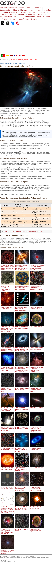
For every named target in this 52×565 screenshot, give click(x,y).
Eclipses (24, 10)
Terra (39, 17)
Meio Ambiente (35, 10)
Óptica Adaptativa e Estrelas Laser (7, 307)
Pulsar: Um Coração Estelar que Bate (37, 307)
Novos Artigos (23, 19)
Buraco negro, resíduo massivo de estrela (37, 347)
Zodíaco (13, 19)
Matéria (22, 14)
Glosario (34, 19)
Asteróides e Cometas (8, 8)
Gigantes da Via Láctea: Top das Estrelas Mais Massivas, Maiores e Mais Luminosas (7, 328)
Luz (16, 14)
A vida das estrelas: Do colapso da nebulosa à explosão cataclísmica (7, 348)
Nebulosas (31, 14)
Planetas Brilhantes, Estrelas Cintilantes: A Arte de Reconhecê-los (37, 488)
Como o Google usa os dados (7, 559)
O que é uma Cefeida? (37, 467)
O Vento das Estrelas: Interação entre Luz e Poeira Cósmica (7, 408)
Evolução (31, 12)
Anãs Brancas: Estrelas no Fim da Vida (22, 388)
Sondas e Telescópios (27, 17)
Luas (10, 14)
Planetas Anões (6, 17)
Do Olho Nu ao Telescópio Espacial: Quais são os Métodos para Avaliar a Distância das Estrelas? (7, 509)
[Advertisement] (26, 40)
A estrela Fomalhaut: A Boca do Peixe (37, 448)
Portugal (8, 60)
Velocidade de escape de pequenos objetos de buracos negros (7, 428)
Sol (15, 17)
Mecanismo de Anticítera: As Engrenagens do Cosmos (7, 287)
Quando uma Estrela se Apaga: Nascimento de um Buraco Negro (22, 348)
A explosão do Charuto (37, 407)
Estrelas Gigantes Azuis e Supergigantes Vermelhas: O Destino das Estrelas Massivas (22, 368)
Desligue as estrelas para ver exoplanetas (7, 487)
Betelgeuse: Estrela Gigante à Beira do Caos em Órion (22, 488)
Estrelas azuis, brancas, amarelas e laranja (7, 448)
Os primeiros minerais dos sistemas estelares (22, 326)
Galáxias (3, 14)
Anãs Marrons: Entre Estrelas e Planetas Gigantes (37, 389)
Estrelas (23, 12)
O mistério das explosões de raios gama (7, 389)
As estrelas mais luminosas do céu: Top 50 (22, 408)
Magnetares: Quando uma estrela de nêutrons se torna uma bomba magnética (22, 266)
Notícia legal (3, 560)
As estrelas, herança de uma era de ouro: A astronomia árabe (22, 287)
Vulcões (4, 19)
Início (2, 60)
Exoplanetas (41, 12)
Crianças (16, 10)
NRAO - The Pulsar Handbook (13, 231)
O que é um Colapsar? (37, 325)
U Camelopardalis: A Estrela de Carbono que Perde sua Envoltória (22, 508)
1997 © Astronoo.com (5, 556)
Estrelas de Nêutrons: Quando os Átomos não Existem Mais (7, 368)
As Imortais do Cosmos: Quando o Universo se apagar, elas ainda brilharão (37, 266)
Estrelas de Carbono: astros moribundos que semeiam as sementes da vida (7, 266)
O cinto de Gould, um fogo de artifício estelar (22, 427)
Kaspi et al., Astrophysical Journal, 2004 (33, 231)
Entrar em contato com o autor (7, 561)
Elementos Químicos (9, 12)
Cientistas (37, 8)
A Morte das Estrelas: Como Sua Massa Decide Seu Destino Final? (37, 428)
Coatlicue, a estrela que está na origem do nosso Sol (7, 551)
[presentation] (46, 145)
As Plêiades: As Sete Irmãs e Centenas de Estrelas (22, 449)
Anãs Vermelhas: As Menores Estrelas (37, 507)
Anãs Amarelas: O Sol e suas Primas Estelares (7, 468)
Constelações (5, 10)
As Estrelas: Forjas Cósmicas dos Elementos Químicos (37, 287)
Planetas (41, 14)
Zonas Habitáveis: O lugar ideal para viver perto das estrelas (22, 308)
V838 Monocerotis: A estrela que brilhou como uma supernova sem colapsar (7, 530)
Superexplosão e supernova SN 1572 (37, 529)
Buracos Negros (25, 8)
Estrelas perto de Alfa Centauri (22, 529)
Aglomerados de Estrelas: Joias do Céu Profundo (22, 468)
